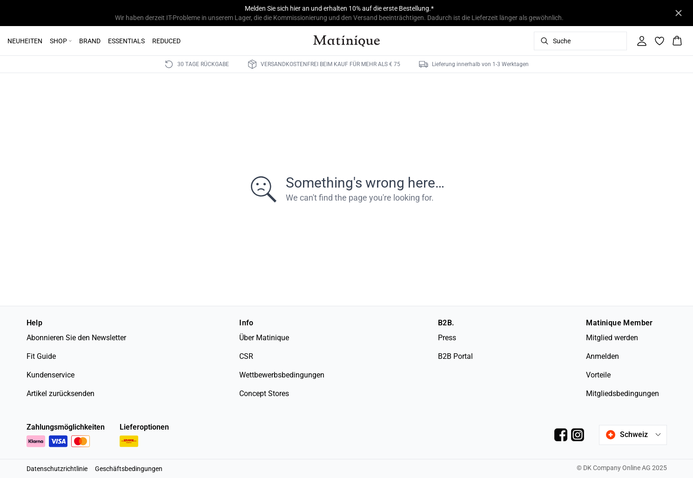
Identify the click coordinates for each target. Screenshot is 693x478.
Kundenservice (50, 374)
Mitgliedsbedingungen (622, 393)
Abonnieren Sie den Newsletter (76, 337)
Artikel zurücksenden (60, 393)
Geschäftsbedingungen (128, 468)
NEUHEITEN (24, 41)
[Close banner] (679, 13)
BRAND (90, 41)
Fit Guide (41, 356)
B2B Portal (455, 356)
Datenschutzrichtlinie (57, 468)
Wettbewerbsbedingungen (281, 374)
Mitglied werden (612, 337)
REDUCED (166, 41)
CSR (246, 356)
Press (447, 337)
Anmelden (602, 356)
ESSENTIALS (126, 41)
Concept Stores (264, 393)
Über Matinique (264, 337)
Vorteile (598, 374)
